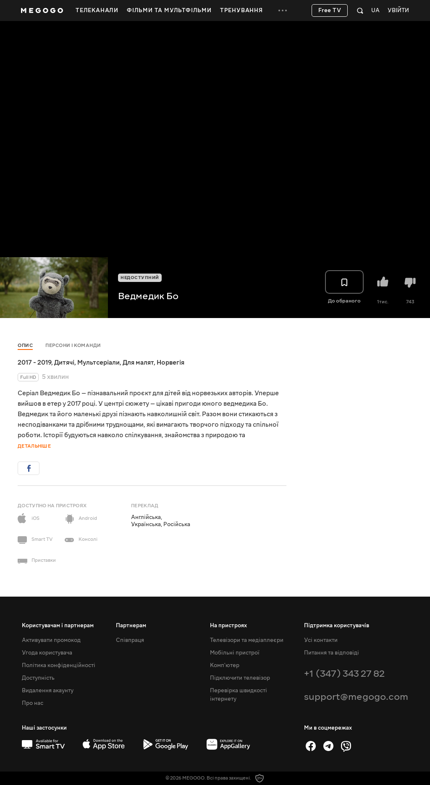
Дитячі (64, 362)
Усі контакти (321, 640)
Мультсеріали (98, 362)
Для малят (138, 362)
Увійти (398, 10)
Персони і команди (73, 345)
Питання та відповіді (331, 653)
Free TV (329, 10)
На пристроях (228, 625)
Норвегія (170, 362)
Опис (25, 345)
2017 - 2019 (34, 362)
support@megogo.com (356, 696)
